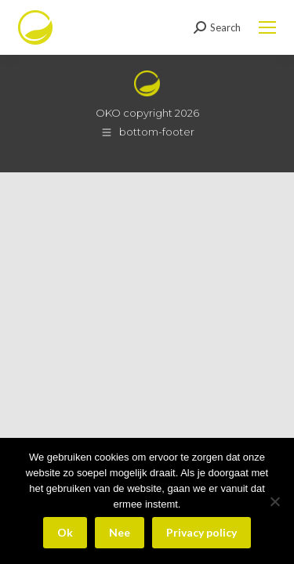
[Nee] (274, 501)
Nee (119, 532)
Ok (65, 532)
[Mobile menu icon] (267, 27)
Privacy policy (201, 532)
